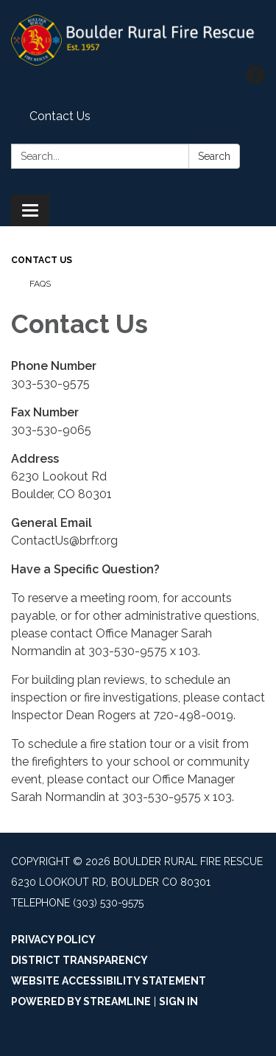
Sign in (178, 1001)
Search (214, 156)
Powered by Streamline (81, 1001)
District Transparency (79, 960)
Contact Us (60, 116)
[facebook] (256, 80)
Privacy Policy (53, 939)
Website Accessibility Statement (108, 981)
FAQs (40, 284)
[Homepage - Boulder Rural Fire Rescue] (138, 40)
